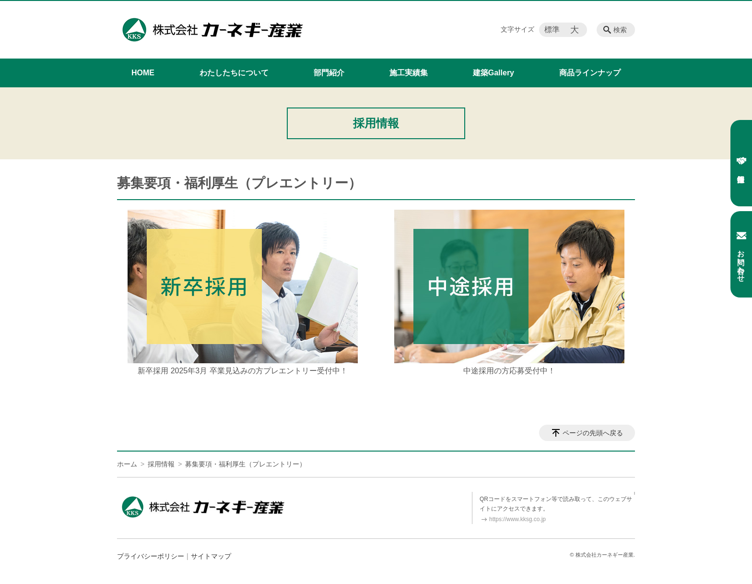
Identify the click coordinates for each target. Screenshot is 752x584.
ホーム (127, 464)
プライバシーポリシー (150, 556)
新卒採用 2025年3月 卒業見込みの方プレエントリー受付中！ (242, 371)
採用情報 (741, 161)
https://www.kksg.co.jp (517, 519)
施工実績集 (408, 73)
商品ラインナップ (590, 73)
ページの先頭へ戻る (593, 433)
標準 (552, 29)
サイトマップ (211, 556)
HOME (142, 73)
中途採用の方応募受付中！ (509, 371)
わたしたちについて (234, 73)
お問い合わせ (741, 254)
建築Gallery (493, 73)
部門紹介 (329, 73)
